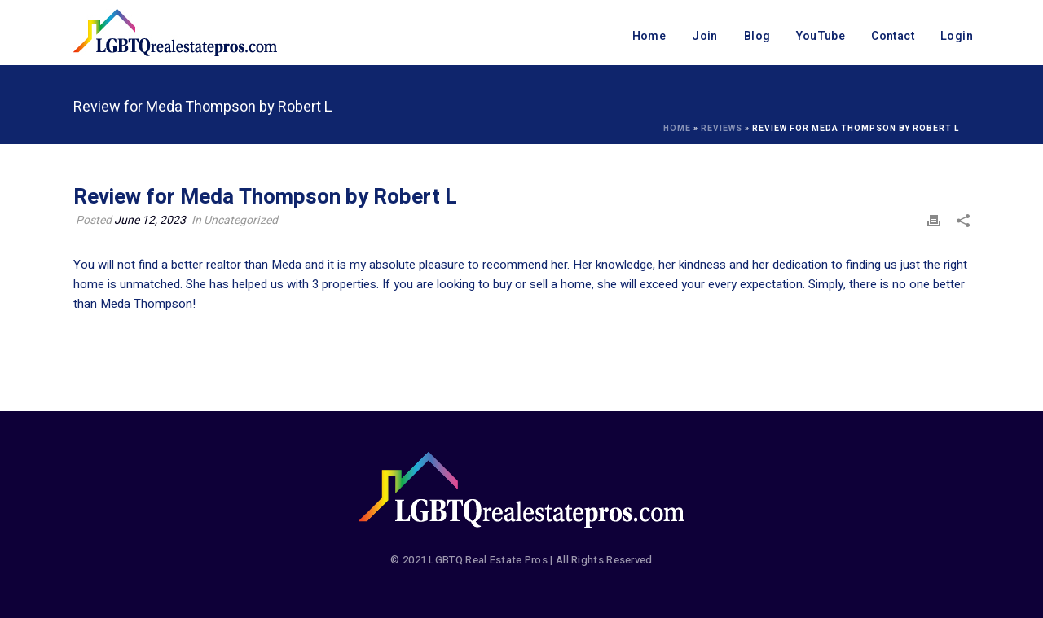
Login (956, 36)
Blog (757, 36)
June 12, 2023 (150, 220)
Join (705, 36)
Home (649, 36)
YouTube (820, 36)
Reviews (721, 128)
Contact (892, 36)
